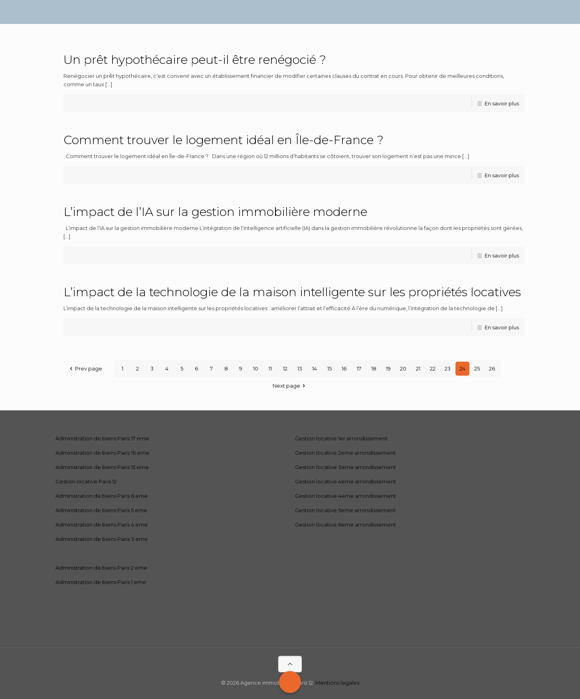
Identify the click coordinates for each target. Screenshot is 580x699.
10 (255, 368)
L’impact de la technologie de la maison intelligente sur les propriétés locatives (292, 292)
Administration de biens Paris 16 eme (102, 452)
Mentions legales (337, 682)
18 (373, 368)
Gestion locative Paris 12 (86, 481)
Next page (290, 385)
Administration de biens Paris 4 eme (101, 524)
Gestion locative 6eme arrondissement (345, 524)
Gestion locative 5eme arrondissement (345, 510)
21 (418, 368)
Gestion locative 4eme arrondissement (345, 481)
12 (285, 368)
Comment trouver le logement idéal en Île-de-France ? (223, 140)
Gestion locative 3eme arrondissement (345, 467)
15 (329, 368)
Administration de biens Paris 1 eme (100, 582)
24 (462, 368)
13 (299, 368)
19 (388, 368)
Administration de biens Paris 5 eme (101, 510)
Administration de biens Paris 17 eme (102, 438)
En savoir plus (502, 103)
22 (432, 368)
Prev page (84, 368)
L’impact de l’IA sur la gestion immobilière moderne (215, 211)
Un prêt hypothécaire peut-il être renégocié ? (194, 59)
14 (314, 368)
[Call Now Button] (290, 682)
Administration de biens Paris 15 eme (102, 467)
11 (270, 368)
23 (448, 368)
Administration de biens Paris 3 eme (101, 539)
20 (403, 368)
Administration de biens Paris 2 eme (101, 567)
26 (492, 368)
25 (477, 368)
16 (344, 368)
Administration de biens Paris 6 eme (101, 496)
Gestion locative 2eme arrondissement (345, 452)
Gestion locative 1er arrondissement (341, 438)
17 (359, 368)
